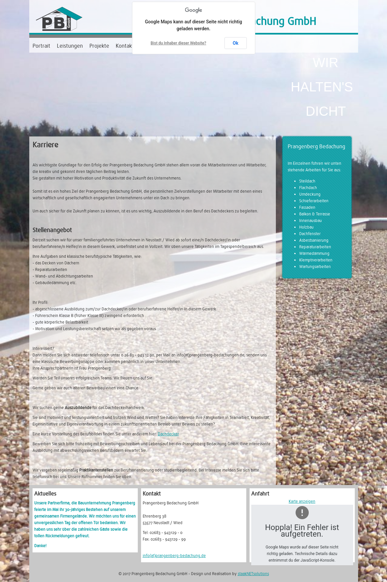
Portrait (41, 46)
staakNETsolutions (253, 573)
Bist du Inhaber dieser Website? (178, 43)
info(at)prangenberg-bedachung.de (174, 555)
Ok (235, 43)
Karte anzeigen (302, 501)
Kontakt (125, 46)
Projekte (99, 46)
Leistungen (70, 46)
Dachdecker (168, 434)
